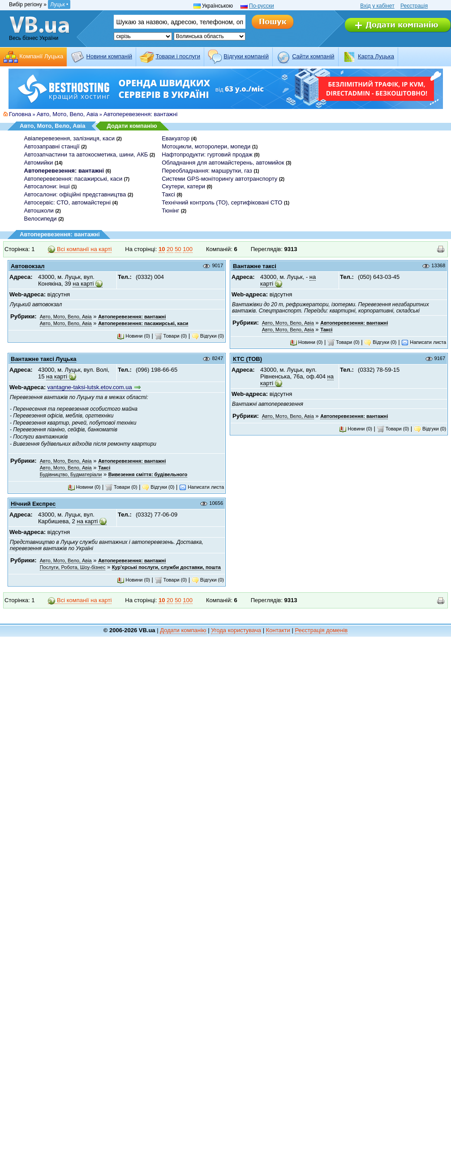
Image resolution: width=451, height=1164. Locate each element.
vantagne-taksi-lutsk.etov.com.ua (89, 387)
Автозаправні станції (52, 146)
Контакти (278, 630)
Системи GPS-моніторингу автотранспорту (219, 178)
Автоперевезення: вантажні (140, 114)
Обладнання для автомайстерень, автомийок (223, 162)
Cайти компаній (313, 56)
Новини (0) (133, 336)
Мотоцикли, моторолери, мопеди (206, 146)
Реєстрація (414, 6)
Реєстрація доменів (321, 630)
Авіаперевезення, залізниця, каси (69, 138)
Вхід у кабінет (377, 6)
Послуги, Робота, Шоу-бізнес (73, 567)
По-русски (261, 6)
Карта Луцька (376, 56)
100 (188, 249)
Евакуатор (175, 138)
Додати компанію (132, 125)
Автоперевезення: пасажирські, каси (73, 178)
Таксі (168, 194)
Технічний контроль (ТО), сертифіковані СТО (222, 202)
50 (178, 249)
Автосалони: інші (47, 186)
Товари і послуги (177, 56)
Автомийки (38, 162)
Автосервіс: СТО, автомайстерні (67, 202)
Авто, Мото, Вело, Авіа (67, 114)
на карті (83, 283)
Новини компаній (109, 56)
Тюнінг (170, 210)
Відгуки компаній (246, 56)
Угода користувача (236, 630)
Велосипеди (40, 218)
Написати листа (423, 342)
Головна (20, 114)
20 (170, 249)
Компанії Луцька (41, 56)
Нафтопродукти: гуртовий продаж (207, 154)
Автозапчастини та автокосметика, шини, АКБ (86, 154)
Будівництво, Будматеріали (71, 474)
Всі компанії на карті (80, 249)
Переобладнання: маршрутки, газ (207, 170)
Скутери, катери (183, 186)
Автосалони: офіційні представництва (75, 194)
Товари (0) (171, 336)
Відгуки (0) (208, 336)
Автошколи (39, 210)
